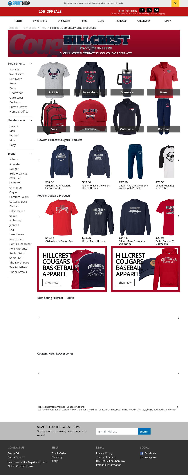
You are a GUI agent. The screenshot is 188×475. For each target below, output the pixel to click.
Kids (12, 140)
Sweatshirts (40, 20)
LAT (11, 229)
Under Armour (18, 271)
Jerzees (14, 225)
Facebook (148, 453)
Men (12, 130)
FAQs (55, 461)
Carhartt (14, 182)
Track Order (59, 453)
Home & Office (18, 111)
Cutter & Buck (18, 201)
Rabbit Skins (17, 253)
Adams (13, 159)
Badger (14, 168)
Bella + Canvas (18, 173)
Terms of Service (106, 457)
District (14, 206)
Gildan (13, 215)
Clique (13, 192)
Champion (15, 187)
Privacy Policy (104, 453)
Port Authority (18, 248)
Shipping (57, 457)
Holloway (15, 220)
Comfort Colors (19, 196)
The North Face (19, 262)
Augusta (14, 164)
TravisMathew (18, 267)
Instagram (148, 457)
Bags (101, 20)
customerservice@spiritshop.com (27, 462)
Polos (83, 20)
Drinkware (64, 20)
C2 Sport (14, 178)
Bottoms (15, 102)
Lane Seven (16, 234)
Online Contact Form (20, 466)
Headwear (121, 20)
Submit (144, 431)
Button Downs (18, 106)
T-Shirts (17, 20)
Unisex (13, 126)
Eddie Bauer (17, 211)
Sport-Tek (15, 257)
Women (14, 135)
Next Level (16, 239)
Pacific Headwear (20, 243)
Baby (12, 144)
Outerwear (143, 20)
